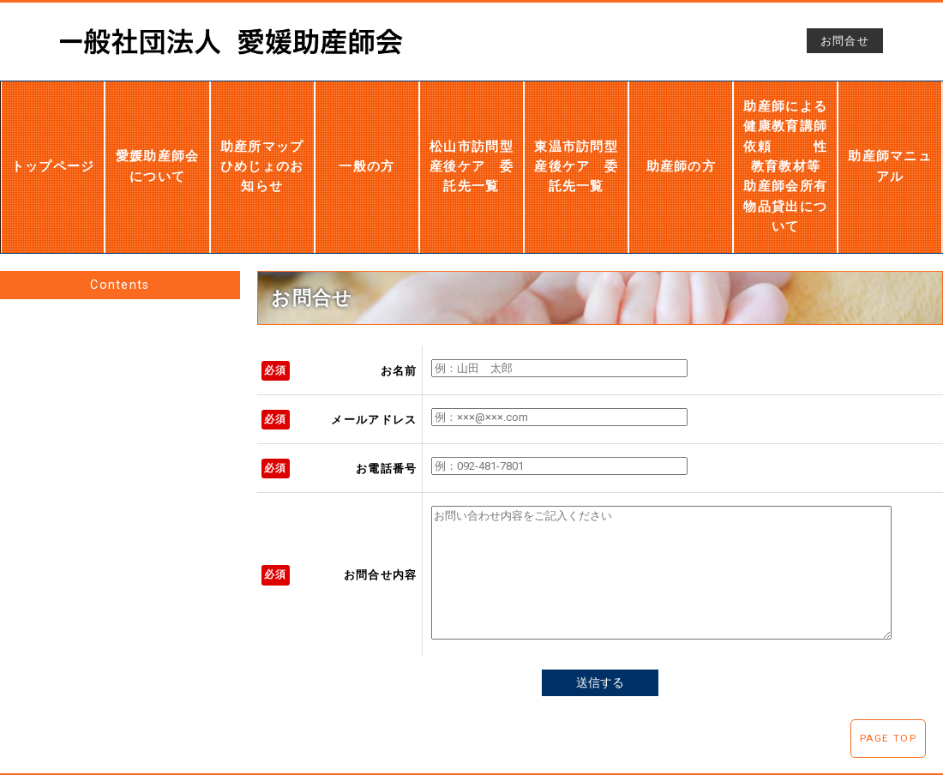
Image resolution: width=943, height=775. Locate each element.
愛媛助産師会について (158, 144)
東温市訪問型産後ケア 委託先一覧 (576, 144)
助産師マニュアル (890, 144)
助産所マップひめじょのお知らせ (261, 144)
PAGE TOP (888, 738)
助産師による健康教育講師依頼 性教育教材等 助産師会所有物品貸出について (786, 144)
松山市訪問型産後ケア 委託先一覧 (471, 145)
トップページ (53, 144)
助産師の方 (681, 144)
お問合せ (844, 40)
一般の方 (366, 144)
